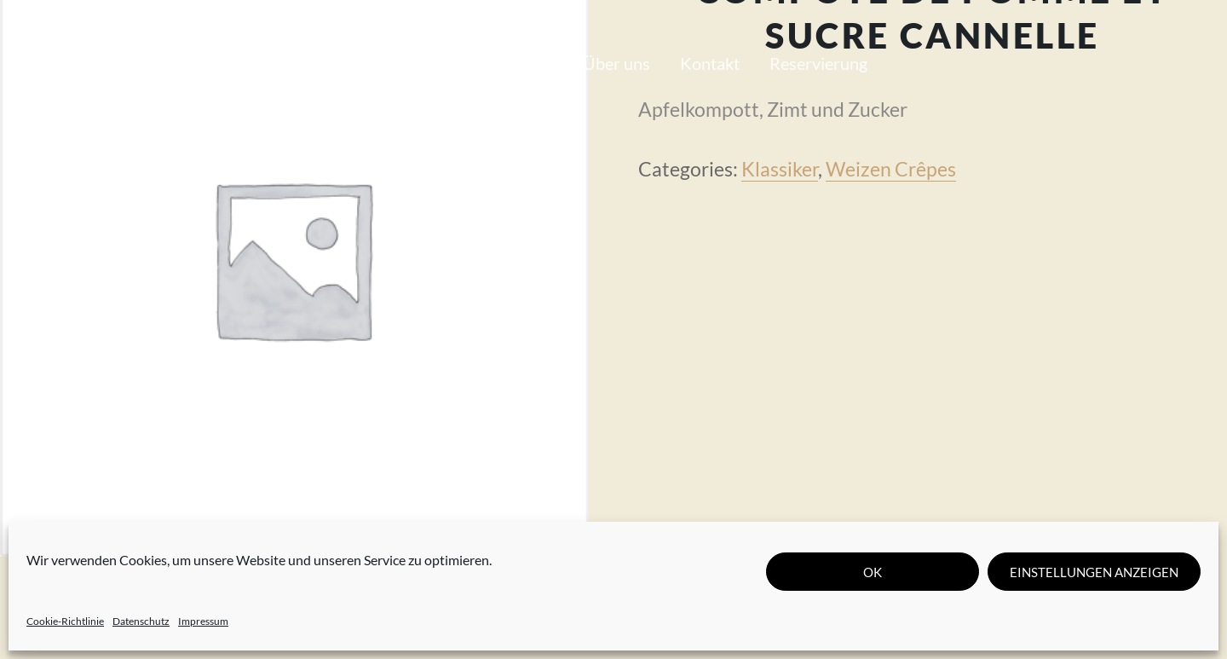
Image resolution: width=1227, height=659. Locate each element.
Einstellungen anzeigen (1094, 572)
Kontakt (710, 63)
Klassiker (779, 169)
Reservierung (818, 63)
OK (872, 572)
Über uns (616, 63)
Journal (525, 63)
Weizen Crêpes (891, 169)
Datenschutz (141, 621)
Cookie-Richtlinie (65, 621)
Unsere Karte (394, 63)
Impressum (203, 621)
